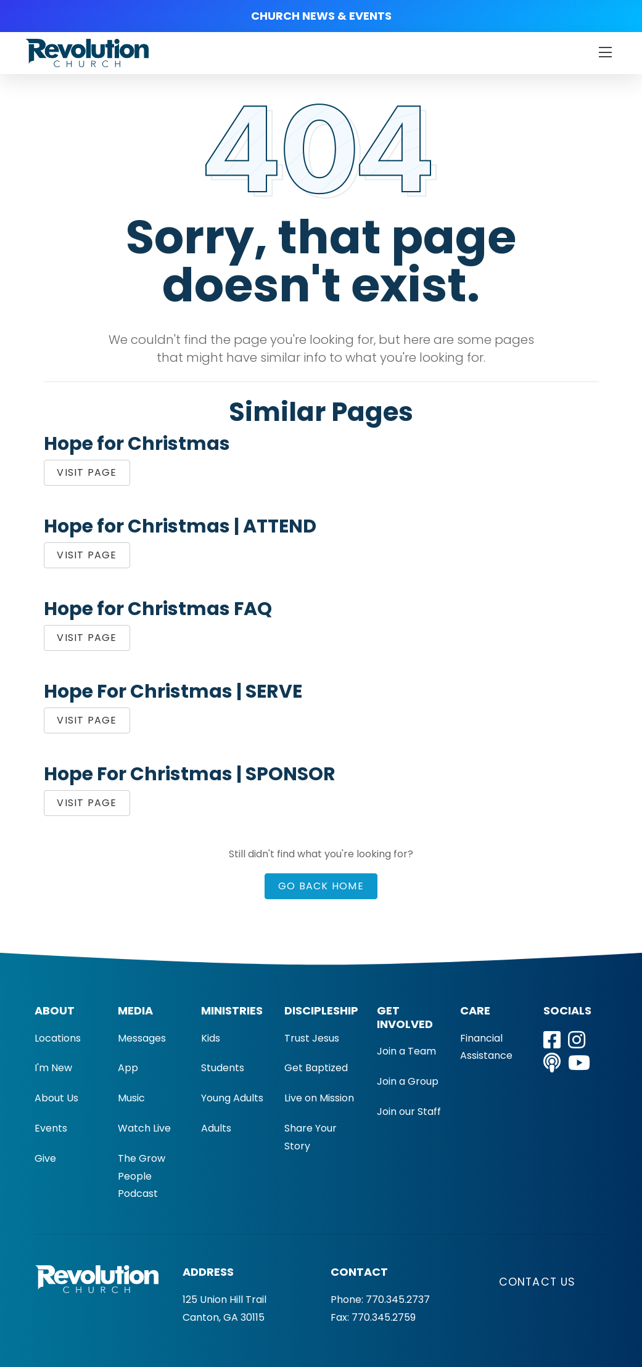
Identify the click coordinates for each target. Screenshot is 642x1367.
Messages (142, 1038)
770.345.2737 (398, 1299)
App (128, 1068)
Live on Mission (319, 1098)
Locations (58, 1038)
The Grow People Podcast (141, 1176)
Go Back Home (321, 886)
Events (51, 1128)
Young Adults (232, 1098)
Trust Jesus (311, 1038)
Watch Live (144, 1128)
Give (45, 1158)
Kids (210, 1038)
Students (222, 1068)
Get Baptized (316, 1068)
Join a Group (407, 1081)
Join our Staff (409, 1111)
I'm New (53, 1068)
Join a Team (406, 1051)
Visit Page (87, 472)
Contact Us (537, 1282)
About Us (56, 1098)
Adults (216, 1128)
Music (131, 1098)
